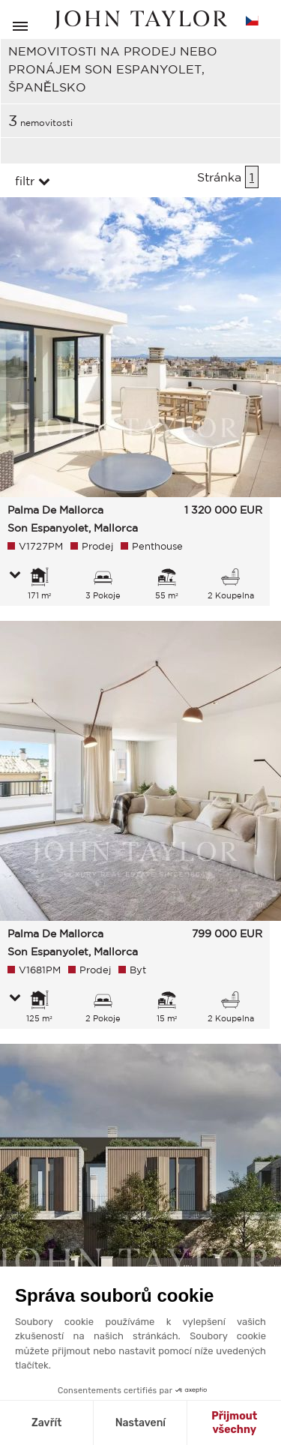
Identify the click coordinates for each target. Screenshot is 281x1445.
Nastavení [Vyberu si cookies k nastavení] (140, 1423)
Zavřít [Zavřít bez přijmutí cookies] (46, 1423)
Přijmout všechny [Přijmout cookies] (234, 1423)
